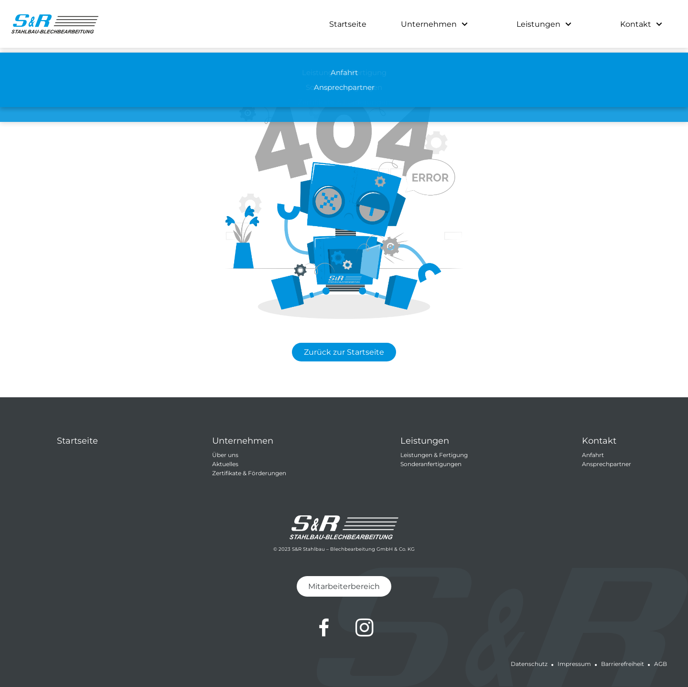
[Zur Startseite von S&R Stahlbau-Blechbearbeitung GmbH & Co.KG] (54, 23)
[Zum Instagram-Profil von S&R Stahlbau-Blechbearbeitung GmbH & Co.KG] (364, 628)
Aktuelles (225, 464)
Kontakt (635, 24)
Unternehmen (429, 24)
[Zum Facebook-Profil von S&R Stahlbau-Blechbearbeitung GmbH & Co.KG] (324, 628)
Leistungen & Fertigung (434, 454)
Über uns (225, 454)
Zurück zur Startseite (344, 352)
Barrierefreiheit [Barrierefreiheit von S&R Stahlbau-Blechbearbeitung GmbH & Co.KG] (622, 663)
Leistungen (538, 24)
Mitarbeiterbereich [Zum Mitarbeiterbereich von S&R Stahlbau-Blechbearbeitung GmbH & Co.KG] (344, 586)
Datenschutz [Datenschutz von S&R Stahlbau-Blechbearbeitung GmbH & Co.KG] (529, 663)
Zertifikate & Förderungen (249, 473)
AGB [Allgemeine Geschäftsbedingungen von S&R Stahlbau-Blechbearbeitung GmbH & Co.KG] (660, 663)
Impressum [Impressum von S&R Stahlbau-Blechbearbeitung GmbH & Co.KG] (574, 663)
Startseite (347, 24)
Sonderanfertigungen (431, 464)
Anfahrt (593, 454)
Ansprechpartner (606, 464)
